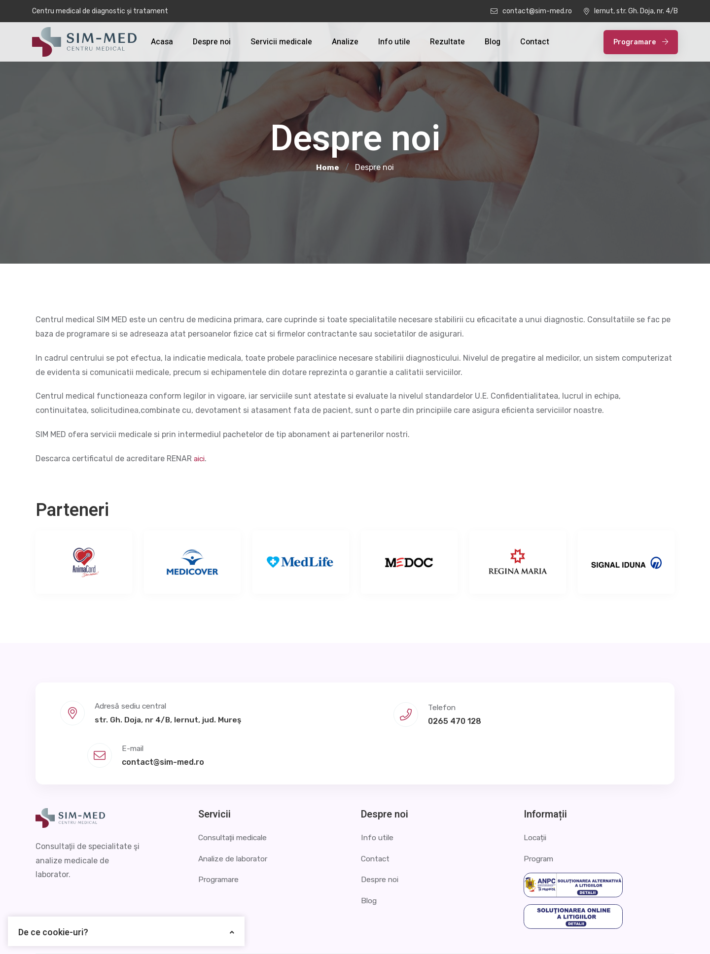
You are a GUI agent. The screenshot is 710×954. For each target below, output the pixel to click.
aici (200, 458)
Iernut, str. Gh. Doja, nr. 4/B (631, 11)
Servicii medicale (281, 42)
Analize (345, 42)
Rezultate (447, 42)
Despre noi (212, 42)
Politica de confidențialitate (541, 931)
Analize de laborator (235, 814)
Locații (536, 793)
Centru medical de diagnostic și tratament (100, 11)
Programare (640, 42)
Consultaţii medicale (235, 793)
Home (327, 167)
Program (539, 814)
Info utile (394, 42)
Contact (534, 42)
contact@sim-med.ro (531, 11)
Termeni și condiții (640, 931)
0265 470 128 (353, 718)
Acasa (162, 42)
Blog (492, 42)
